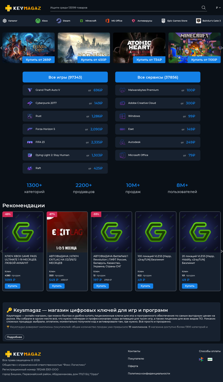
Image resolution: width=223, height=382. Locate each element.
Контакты (134, 351)
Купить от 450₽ (93, 60)
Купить (12, 285)
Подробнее (14, 337)
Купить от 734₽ (149, 60)
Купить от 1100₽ (204, 60)
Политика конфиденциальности (149, 373)
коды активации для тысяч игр (132, 318)
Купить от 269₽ (38, 60)
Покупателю (136, 358)
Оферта (133, 366)
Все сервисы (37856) (158, 77)
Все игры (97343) (65, 77)
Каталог (9, 21)
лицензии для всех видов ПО (183, 318)
